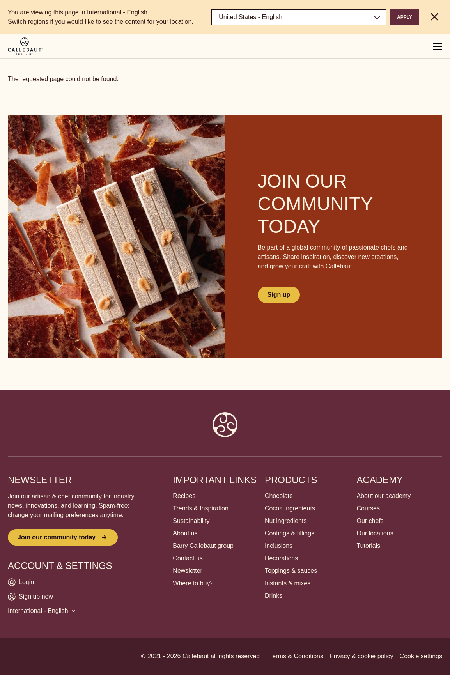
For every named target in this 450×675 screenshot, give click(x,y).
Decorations (281, 558)
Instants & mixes (287, 583)
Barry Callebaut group (203, 545)
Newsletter (187, 570)
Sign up (279, 294)
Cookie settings (421, 656)
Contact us (187, 558)
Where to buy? (193, 583)
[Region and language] (298, 17)
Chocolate (279, 496)
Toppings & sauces (291, 570)
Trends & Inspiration (201, 508)
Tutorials (368, 545)
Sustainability (191, 520)
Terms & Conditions (296, 656)
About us (185, 533)
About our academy (383, 496)
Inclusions (278, 545)
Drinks (273, 595)
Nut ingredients (286, 520)
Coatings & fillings (289, 533)
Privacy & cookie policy (361, 656)
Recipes (184, 496)
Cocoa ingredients (290, 508)
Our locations (374, 533)
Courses (368, 508)
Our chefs (369, 520)
